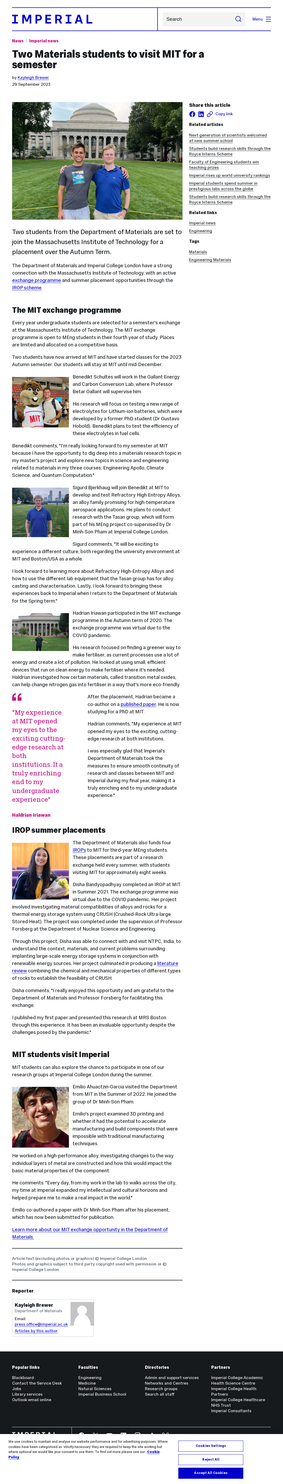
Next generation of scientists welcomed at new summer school (228, 138)
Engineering (200, 230)
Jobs (16, 1388)
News (18, 40)
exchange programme (36, 280)
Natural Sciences (95, 1388)
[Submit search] (238, 19)
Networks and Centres (166, 1383)
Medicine (87, 1383)
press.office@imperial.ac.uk (41, 1324)
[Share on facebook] (192, 114)
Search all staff (159, 1394)
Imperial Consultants (231, 1410)
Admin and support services (172, 1377)
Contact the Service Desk (37, 1383)
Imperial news (202, 222)
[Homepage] (85, 19)
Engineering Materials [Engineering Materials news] (210, 259)
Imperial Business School (102, 1394)
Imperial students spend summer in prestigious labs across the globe (223, 186)
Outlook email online (31, 1399)
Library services (27, 1394)
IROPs (79, 850)
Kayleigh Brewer (33, 77)
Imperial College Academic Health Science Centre (237, 1380)
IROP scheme (27, 288)
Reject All (210, 1459)
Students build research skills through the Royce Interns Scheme (230, 151)
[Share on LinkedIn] (201, 114)
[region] (141, 1459)
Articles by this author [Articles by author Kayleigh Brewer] (36, 1330)
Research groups (161, 1388)
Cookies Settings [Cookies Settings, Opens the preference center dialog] (211, 1446)
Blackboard (23, 1377)
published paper (138, 704)
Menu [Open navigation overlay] (261, 19)
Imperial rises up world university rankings (229, 175)
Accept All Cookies (210, 1473)
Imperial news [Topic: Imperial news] (44, 40)
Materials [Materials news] (198, 251)
